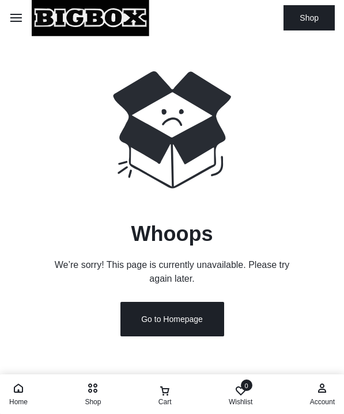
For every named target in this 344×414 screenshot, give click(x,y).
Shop (309, 17)
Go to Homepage (172, 319)
